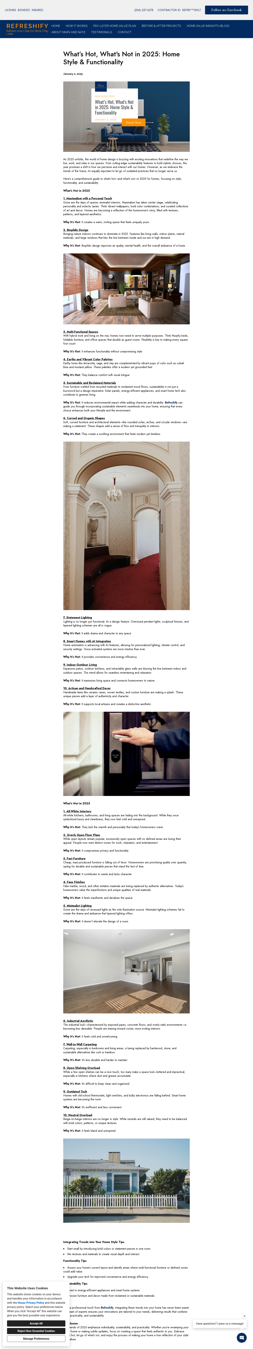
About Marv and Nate (68, 32)
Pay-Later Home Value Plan (114, 26)
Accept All (36, 1323)
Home (55, 26)
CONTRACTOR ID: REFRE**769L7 (179, 10)
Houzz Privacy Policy (31, 1302)
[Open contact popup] (242, 1338)
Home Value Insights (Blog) (208, 26)
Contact (125, 32)
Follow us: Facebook (226, 10)
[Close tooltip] (244, 1316)
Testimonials (101, 32)
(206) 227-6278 (143, 10)
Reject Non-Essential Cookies (36, 1331)
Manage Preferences (36, 1338)
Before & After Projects (161, 26)
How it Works (77, 26)
